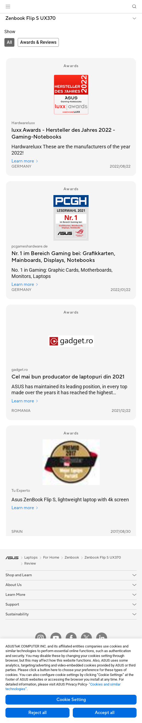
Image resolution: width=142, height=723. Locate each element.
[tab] (9, 42)
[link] (71, 7)
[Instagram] (40, 638)
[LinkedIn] (101, 638)
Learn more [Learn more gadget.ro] (24, 401)
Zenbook (72, 557)
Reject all (37, 712)
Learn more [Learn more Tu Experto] (24, 508)
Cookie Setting (71, 699)
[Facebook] (71, 638)
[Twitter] (86, 638)
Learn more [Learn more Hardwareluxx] (24, 161)
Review (30, 563)
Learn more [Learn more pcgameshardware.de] (24, 284)
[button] (7, 6)
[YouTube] (55, 638)
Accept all (104, 712)
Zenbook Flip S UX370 (30, 18)
